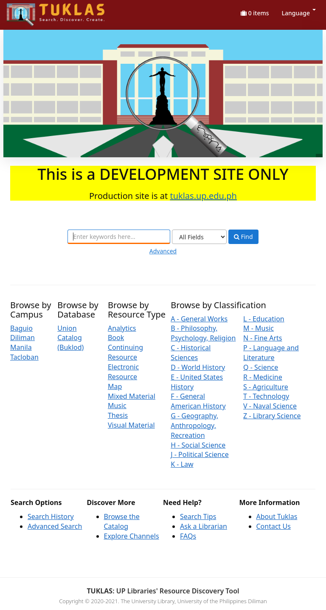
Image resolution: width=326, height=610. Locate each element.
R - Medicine (262, 377)
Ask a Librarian (203, 526)
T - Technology (266, 396)
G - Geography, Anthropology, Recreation (194, 425)
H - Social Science (198, 445)
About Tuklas (277, 516)
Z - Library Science (272, 415)
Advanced (163, 251)
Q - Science (260, 367)
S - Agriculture (265, 387)
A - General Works (199, 318)
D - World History (198, 367)
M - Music (258, 328)
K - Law (182, 464)
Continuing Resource (125, 352)
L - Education (263, 318)
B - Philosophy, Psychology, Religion (203, 333)
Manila (21, 347)
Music (117, 405)
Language (299, 13)
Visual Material (131, 425)
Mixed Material (131, 396)
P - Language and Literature (271, 352)
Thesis (118, 415)
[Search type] (199, 237)
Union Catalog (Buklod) (70, 337)
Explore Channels (131, 536)
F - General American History (198, 401)
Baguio (21, 328)
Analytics (122, 328)
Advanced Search (55, 526)
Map (115, 386)
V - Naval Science (270, 406)
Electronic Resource (123, 371)
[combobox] (118, 237)
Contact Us (273, 526)
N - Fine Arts (262, 338)
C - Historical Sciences (191, 352)
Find (243, 237)
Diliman (22, 337)
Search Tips (198, 516)
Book (116, 337)
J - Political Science (200, 454)
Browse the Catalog (122, 521)
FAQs (188, 536)
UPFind (27, 11)
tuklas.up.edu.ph (203, 195)
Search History (51, 516)
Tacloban (24, 357)
